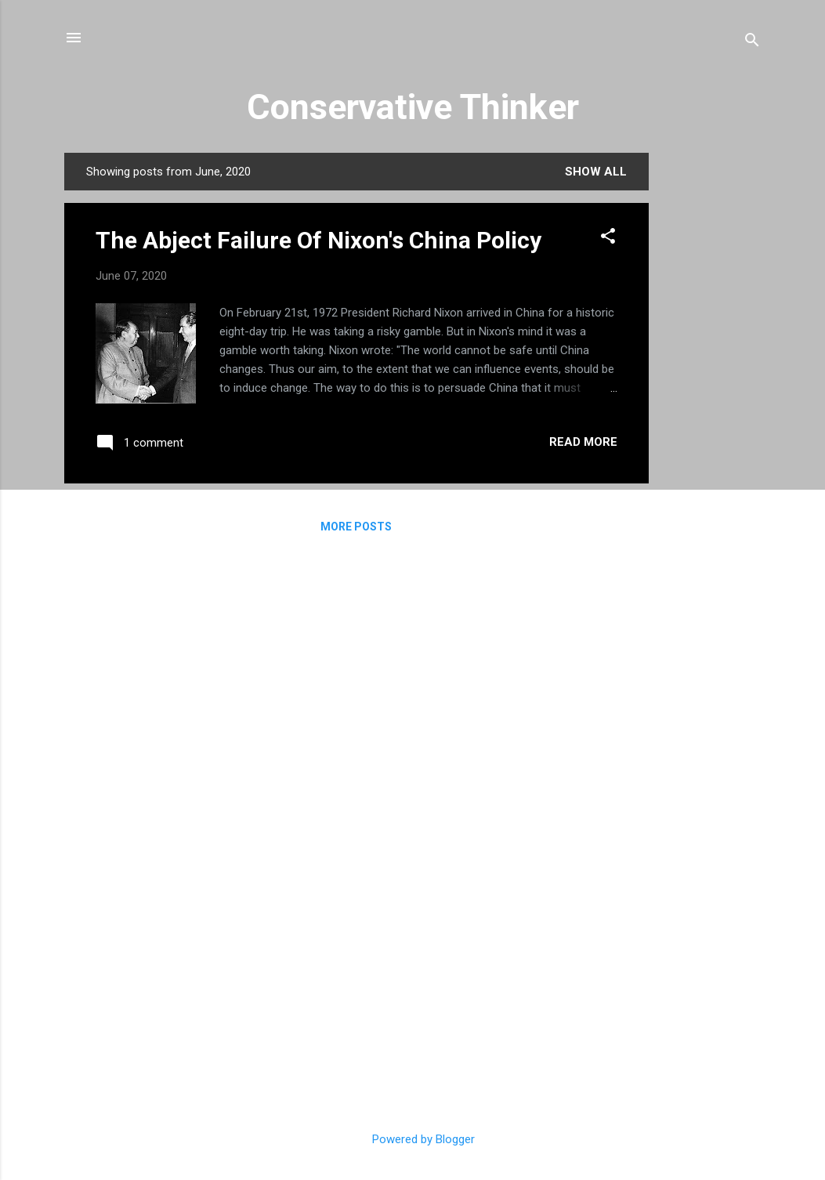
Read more (583, 442)
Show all (596, 172)
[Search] (752, 43)
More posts (356, 526)
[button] (608, 238)
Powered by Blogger (412, 1139)
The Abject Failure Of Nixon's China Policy (318, 240)
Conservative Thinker (413, 107)
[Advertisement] (711, 388)
